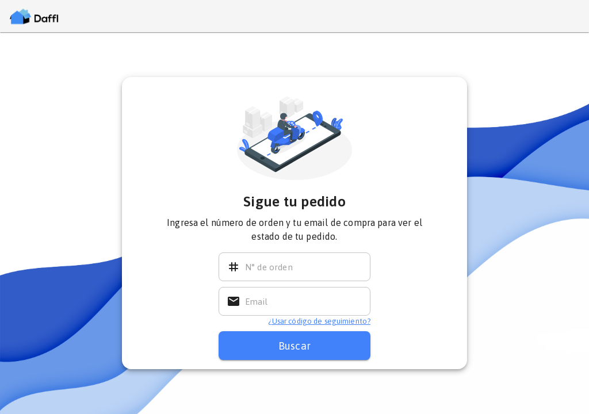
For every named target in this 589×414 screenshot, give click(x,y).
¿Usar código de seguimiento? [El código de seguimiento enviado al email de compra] (319, 321)
